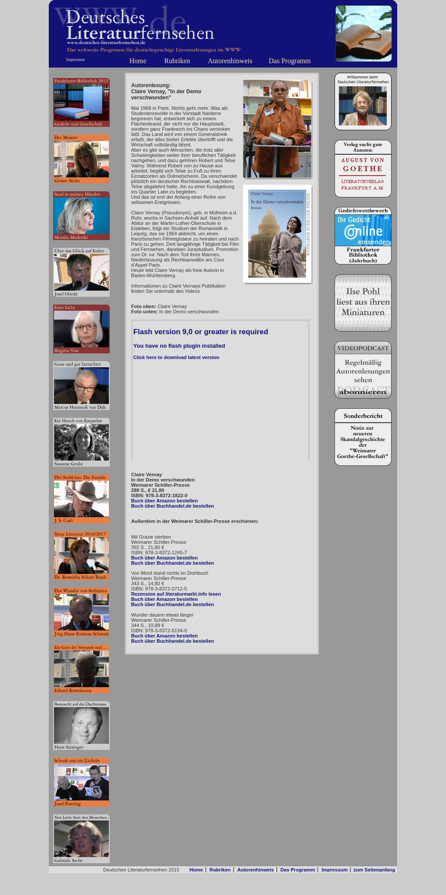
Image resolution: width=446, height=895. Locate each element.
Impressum (75, 59)
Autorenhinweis (230, 60)
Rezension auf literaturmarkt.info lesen (176, 594)
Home (137, 60)
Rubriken (177, 60)
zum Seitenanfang (374, 869)
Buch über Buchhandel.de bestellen (172, 506)
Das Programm (290, 60)
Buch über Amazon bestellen (164, 500)
